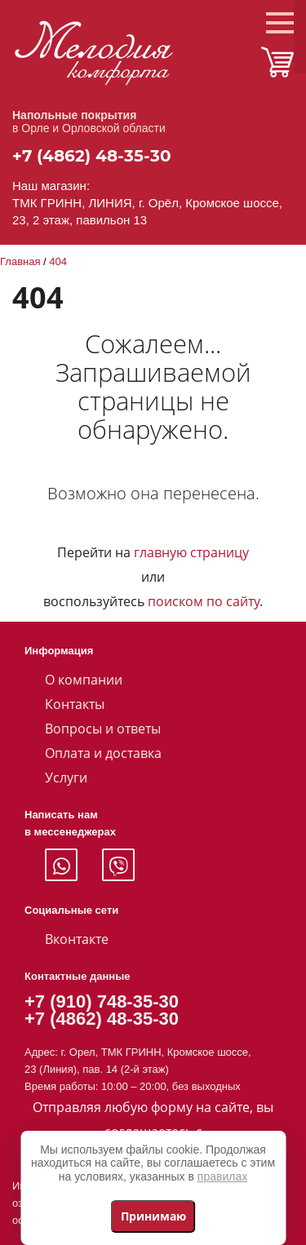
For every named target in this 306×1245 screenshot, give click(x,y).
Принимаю (153, 1216)
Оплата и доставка (103, 753)
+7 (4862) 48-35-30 (91, 156)
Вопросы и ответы (103, 729)
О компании (83, 680)
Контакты (74, 704)
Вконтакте (77, 939)
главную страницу (191, 552)
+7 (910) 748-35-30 (101, 1001)
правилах (222, 1176)
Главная (20, 261)
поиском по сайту (203, 601)
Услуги (66, 777)
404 (58, 261)
